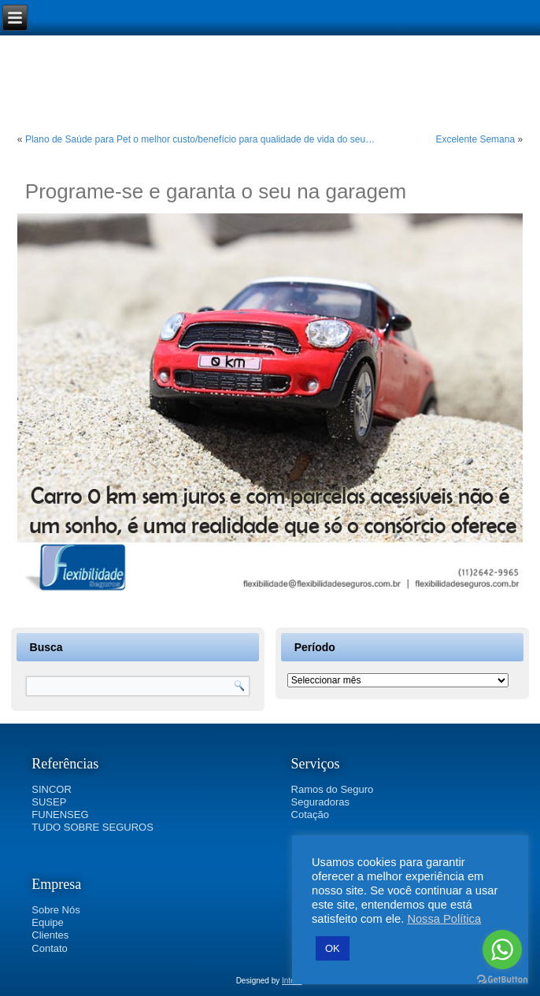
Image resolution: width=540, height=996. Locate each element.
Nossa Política (444, 919)
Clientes (49, 935)
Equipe (47, 922)
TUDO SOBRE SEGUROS (92, 827)
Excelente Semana (475, 139)
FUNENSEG (59, 814)
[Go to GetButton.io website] (502, 980)
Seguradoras (320, 802)
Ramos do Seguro (332, 789)
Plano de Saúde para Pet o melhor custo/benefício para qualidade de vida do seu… (200, 139)
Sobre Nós (55, 910)
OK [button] (332, 948)
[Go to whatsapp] (502, 949)
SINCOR (51, 789)
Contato (49, 948)
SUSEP (48, 802)
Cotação (310, 814)
